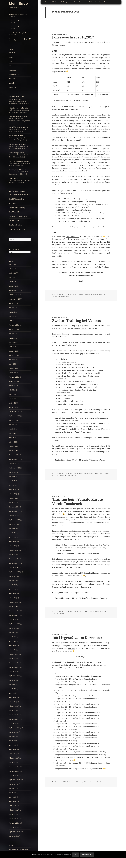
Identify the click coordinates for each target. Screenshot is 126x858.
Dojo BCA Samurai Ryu (16, 199)
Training (12, 61)
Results (92, 242)
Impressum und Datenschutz (18, 850)
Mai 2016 (12, 693)
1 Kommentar (64, 297)
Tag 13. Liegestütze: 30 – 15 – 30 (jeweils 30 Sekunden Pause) (80, 598)
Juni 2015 (12, 741)
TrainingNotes (88, 473)
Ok (75, 855)
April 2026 (12, 273)
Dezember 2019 (14, 507)
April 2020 (12, 490)
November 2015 (14, 719)
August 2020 (13, 472)
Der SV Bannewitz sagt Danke (19, 161)
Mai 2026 (12, 269)
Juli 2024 (12, 334)
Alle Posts (12, 53)
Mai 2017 (12, 641)
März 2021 (12, 442)
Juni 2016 (12, 689)
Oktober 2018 (13, 568)
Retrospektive (95, 294)
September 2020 (14, 468)
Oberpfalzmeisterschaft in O (18, 127)
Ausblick (81, 294)
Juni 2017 (12, 637)
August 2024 (13, 329)
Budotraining (73, 473)
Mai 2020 (12, 485)
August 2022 (13, 386)
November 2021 (14, 412)
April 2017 (12, 645)
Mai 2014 (12, 797)
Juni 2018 (12, 585)
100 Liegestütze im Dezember (77, 637)
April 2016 (12, 697)
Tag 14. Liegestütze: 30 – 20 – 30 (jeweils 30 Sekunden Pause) (80, 460)
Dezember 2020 (14, 455)
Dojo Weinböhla (14, 212)
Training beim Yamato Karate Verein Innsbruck (77, 501)
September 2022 (14, 381)
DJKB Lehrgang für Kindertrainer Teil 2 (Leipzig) (85, 218)
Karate (11, 57)
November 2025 (14, 290)
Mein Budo (18, 3)
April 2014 (12, 801)
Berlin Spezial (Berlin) (81, 221)
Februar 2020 (13, 498)
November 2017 (14, 615)
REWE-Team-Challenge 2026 (18, 15)
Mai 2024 (12, 342)
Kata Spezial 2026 (15, 99)
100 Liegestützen (72, 236)
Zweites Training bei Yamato (76, 320)
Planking (103, 611)
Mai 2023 (12, 364)
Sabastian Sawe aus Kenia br (18, 108)
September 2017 (14, 624)
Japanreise (102, 2)
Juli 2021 (12, 425)
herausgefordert (66, 645)
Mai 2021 (12, 433)
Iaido (10, 66)
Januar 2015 (13, 762)
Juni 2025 (12, 312)
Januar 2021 (13, 451)
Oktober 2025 (13, 295)
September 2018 (14, 572)
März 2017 (12, 650)
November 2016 (14, 667)
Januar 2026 (13, 286)
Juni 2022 (12, 394)
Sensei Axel (12, 70)
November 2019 (14, 511)
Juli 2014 (12, 788)
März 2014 (12, 806)
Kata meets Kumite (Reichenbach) (79, 210)
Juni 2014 (12, 793)
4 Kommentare (103, 782)
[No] (124, 854)
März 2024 (12, 347)
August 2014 (13, 784)
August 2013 (13, 836)
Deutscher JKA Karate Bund (18, 216)
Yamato (61, 475)
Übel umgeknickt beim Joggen (20, 39)
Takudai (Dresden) (79, 199)
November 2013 (14, 823)
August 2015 (13, 732)
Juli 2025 (12, 308)
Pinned (87, 294)
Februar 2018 (13, 602)
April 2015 (12, 749)
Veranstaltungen (98, 190)
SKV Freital (12, 203)
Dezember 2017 (14, 611)
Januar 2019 (13, 554)
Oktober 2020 (13, 464)
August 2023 (13, 355)
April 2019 (12, 542)
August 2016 (13, 680)
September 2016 (14, 676)
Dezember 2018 (14, 559)
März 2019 (12, 546)
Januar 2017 (13, 658)
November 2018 (14, 563)
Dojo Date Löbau (14, 221)
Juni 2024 (12, 338)
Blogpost (71, 648)
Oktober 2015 (13, 723)
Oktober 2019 (13, 516)
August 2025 (13, 303)
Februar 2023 (13, 368)
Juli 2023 (12, 360)
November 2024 (14, 325)
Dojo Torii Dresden (15, 225)
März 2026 (12, 277)
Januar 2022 (13, 407)
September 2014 (14, 780)
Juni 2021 (12, 429)
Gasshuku (76, 215)
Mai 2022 (12, 399)
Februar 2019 (13, 550)
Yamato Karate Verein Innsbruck (74, 328)
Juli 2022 (12, 390)
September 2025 (14, 299)
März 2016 (12, 702)
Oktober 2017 (13, 619)
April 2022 (12, 403)
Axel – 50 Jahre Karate (76, 2)
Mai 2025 (12, 316)
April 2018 (12, 593)
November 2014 (14, 771)
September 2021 (14, 416)
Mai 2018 (12, 589)
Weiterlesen (86, 855)
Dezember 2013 (14, 819)
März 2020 (12, 494)
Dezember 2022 (14, 373)
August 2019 (13, 524)
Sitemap (11, 845)
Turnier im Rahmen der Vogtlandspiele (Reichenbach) (87, 204)
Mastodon (12, 83)
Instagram (12, 87)
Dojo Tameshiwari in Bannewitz (19, 195)
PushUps (55, 475)
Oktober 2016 (13, 671)
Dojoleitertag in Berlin (16, 153)
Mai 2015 (12, 745)
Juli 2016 (12, 684)
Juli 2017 (12, 632)
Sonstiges (72, 294)
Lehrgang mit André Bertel (97, 227)
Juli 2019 (12, 529)
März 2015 (12, 754)
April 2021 (12, 438)
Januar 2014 (13, 814)
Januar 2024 (13, 351)
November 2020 (14, 459)
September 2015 (14, 728)
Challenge (80, 782)
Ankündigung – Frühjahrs (17, 144)
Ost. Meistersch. (91, 2)
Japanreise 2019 (14, 74)
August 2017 (13, 628)
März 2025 (12, 321)
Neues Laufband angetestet (18, 33)
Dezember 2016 (14, 663)
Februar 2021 (13, 446)
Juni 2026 (12, 264)
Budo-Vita (12, 79)
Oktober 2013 (13, 827)
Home (47, 2)
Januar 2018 (13, 606)
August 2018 (13, 576)
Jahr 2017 (89, 275)
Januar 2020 (13, 503)
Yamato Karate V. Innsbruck (18, 229)
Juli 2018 (12, 581)
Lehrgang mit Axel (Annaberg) (84, 201)
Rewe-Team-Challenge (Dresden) (79, 207)
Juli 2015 (12, 736)
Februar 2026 (13, 282)
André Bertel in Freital (16, 136)
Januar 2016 (13, 710)
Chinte (107, 129)
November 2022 (14, 377)
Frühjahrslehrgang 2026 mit (18, 117)
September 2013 (14, 832)
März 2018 (12, 598)
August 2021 (13, 420)
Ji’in (98, 129)
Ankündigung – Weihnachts (18, 170)
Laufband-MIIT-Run (15, 21)
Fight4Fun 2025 (14, 178)
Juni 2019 (12, 533)
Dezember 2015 (14, 715)
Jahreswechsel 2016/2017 (73, 37)
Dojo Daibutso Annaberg (17, 208)
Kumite (107, 473)
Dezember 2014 (14, 767)
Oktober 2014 (13, 775)
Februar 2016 (13, 706)
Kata (97, 473)
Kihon (102, 473)
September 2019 (14, 520)
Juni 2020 (12, 481)
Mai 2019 (12, 537)
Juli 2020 (12, 477)
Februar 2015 (13, 758)
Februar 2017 (13, 654)
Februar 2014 (13, 810)
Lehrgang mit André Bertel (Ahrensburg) (88, 213)
